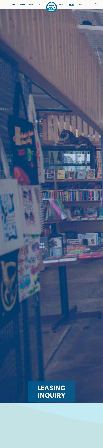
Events (22, 4)
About (41, 4)
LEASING (71, 4)
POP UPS (61, 4)
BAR (80, 4)
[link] (51, 7)
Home (13, 4)
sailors (31, 4)
